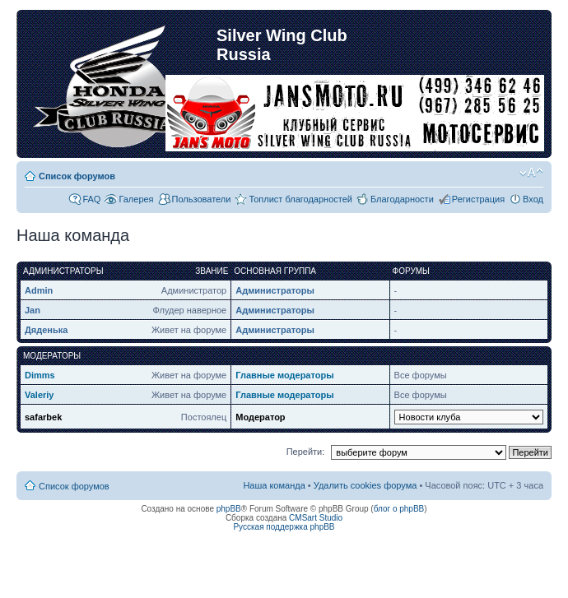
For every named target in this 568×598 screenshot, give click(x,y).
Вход (533, 199)
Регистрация (478, 199)
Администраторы (274, 290)
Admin (39, 290)
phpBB (228, 508)
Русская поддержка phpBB (283, 526)
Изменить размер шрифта (531, 172)
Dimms (40, 375)
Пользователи (201, 199)
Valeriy (39, 395)
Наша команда (274, 485)
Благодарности (402, 199)
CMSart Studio (315, 517)
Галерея (136, 199)
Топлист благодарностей (300, 199)
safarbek (43, 417)
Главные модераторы (284, 375)
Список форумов (77, 176)
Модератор (260, 417)
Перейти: (305, 452)
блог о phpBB (399, 508)
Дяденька (46, 330)
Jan (32, 310)
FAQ (91, 199)
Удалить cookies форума (365, 485)
